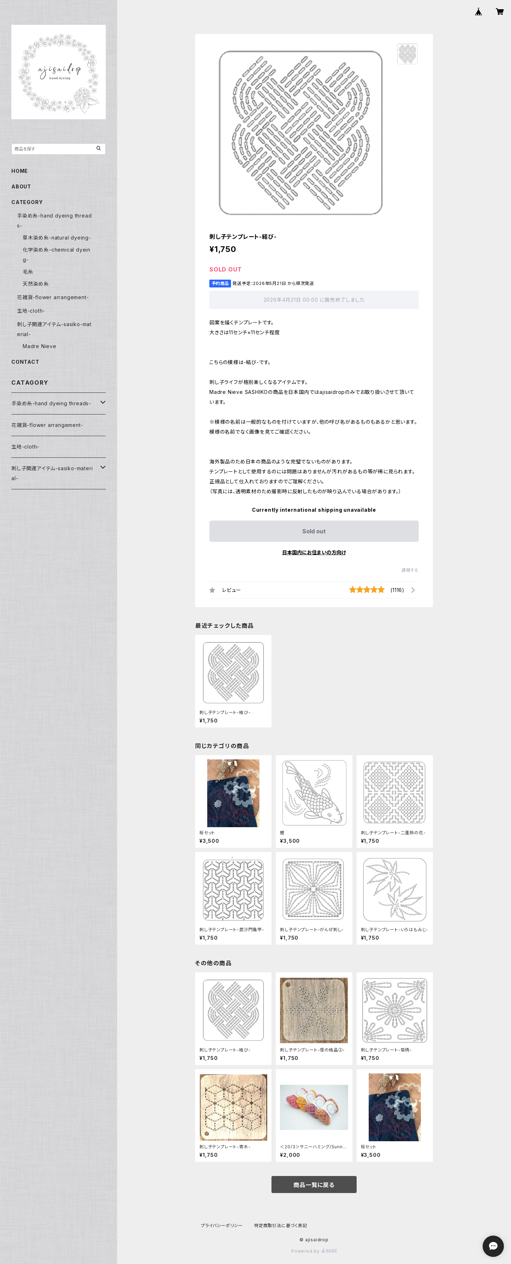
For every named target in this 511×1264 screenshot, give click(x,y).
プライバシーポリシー (222, 1225)
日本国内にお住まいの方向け (314, 552)
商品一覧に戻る (314, 1184)
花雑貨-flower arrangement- (53, 297)
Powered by (314, 1251)
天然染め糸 (36, 284)
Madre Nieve (39, 346)
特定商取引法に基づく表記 (280, 1225)
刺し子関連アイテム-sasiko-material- (52, 473)
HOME (19, 171)
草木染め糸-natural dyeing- (57, 238)
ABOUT (21, 186)
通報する (410, 570)
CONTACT (25, 362)
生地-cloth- (31, 311)
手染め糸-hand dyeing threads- (51, 403)
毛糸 (28, 272)
